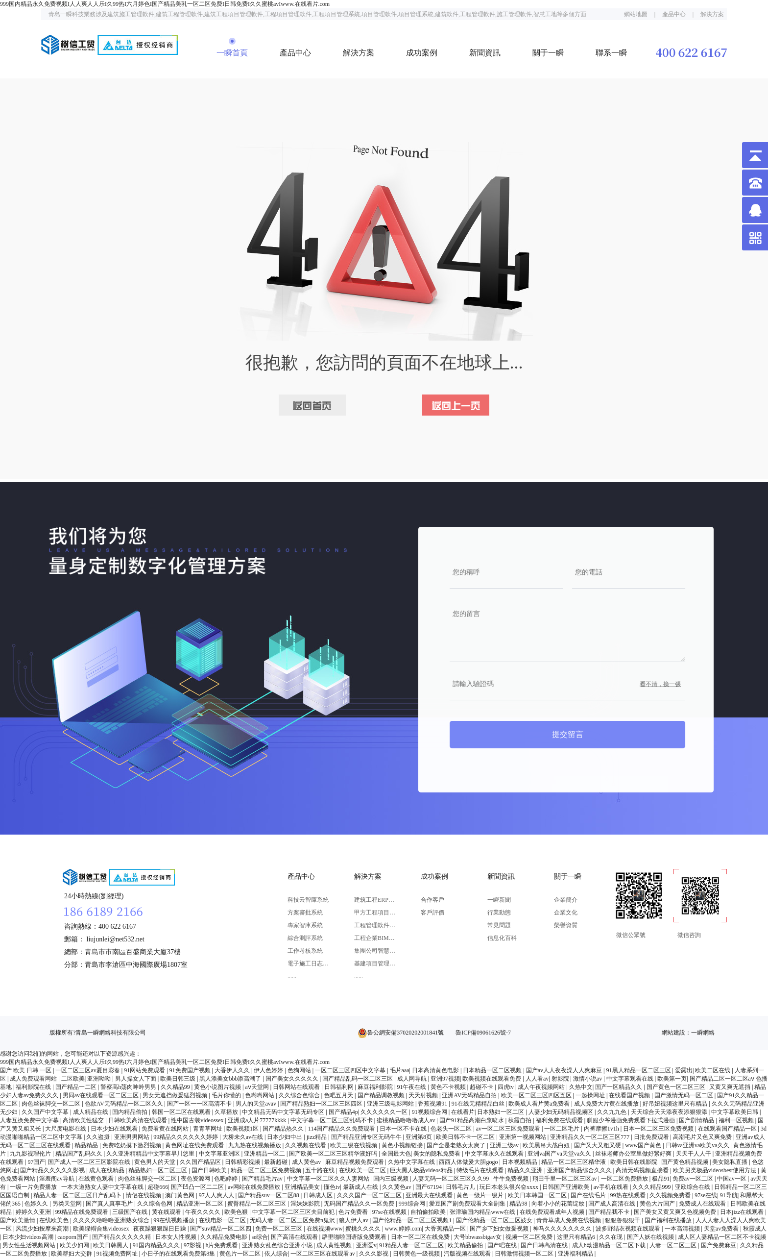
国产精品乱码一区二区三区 (358, 1078)
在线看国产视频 (630, 1095)
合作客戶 (432, 899)
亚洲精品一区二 (265, 1153)
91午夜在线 (412, 1087)
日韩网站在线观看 (297, 1087)
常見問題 (499, 925)
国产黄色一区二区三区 (677, 1087)
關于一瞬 (548, 53)
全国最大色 (396, 1153)
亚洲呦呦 (99, 1078)
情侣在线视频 (144, 1195)
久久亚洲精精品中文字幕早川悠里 (151, 1153)
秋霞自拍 (520, 1120)
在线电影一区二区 (223, 1220)
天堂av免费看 (722, 1228)
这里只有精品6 (577, 1236)
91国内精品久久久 (157, 1245)
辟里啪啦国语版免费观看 (355, 1236)
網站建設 (673, 1032)
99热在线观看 (628, 1195)
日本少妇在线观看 (115, 1128)
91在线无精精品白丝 (479, 1103)
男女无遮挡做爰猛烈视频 (176, 1095)
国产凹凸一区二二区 (198, 1187)
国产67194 (429, 1187)
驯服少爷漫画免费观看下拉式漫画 (631, 1120)
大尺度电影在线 (66, 1128)
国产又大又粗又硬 (598, 1145)
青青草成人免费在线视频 (569, 1220)
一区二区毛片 (562, 1128)
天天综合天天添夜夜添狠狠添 (670, 1112)
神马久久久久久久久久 (563, 1228)
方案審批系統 (305, 912)
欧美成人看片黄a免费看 (539, 1103)
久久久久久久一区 (384, 1112)
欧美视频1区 (243, 1128)
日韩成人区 (318, 1195)
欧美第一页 (672, 1078)
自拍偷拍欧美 (428, 1212)
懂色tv (332, 1187)
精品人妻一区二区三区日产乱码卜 (78, 1195)
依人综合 (276, 1253)
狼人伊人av (354, 1220)
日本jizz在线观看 (742, 1212)
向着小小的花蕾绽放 (558, 1203)
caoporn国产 (73, 1236)
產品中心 (674, 14)
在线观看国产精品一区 (728, 1128)
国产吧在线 (502, 1245)
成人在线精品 (107, 1170)
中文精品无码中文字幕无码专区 (284, 1112)
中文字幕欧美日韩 (735, 1112)
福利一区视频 (737, 1120)
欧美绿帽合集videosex (102, 1228)
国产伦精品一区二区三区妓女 (495, 1220)
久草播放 (227, 1112)
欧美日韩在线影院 (634, 1162)
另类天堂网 (67, 1203)
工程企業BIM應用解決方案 (375, 938)
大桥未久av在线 (243, 1137)
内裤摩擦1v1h (602, 1128)
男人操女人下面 (136, 1078)
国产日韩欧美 (210, 1170)
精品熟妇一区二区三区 (158, 1170)
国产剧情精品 (697, 1120)
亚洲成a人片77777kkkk (258, 1120)
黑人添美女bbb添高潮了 (231, 1078)
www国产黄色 (644, 1145)
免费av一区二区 (693, 1178)
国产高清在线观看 (295, 1236)
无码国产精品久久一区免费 (360, 1203)
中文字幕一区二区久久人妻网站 (329, 1178)
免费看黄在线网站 (166, 1128)
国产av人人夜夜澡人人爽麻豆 (564, 1070)
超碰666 (157, 1187)
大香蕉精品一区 (446, 1228)
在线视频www (325, 1228)
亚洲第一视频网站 (523, 1137)
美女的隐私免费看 (437, 1153)
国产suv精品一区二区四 (221, 1228)
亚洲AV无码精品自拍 (470, 1095)
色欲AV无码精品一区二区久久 (125, 1103)
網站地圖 (636, 14)
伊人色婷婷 (269, 1070)
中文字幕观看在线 (630, 1078)
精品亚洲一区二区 (200, 1203)
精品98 (518, 1203)
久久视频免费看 (670, 1195)
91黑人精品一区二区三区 (639, 1070)
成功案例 (421, 53)
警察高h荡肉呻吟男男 (129, 1087)
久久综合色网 (155, 1203)
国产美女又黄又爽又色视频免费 (676, 1212)
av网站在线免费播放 (255, 1187)
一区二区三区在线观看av (323, 1253)
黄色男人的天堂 (155, 1162)
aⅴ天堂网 (257, 1087)
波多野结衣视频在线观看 (629, 1228)
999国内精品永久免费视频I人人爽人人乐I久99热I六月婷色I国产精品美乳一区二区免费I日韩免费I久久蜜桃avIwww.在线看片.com (165, 3)
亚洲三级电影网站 (391, 1103)
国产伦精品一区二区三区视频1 (412, 1220)
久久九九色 (612, 1112)
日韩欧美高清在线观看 (138, 1120)
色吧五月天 (339, 1095)
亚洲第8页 (419, 1137)
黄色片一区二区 (240, 1253)
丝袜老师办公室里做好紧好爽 (634, 1153)
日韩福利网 (339, 1087)
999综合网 (413, 1203)
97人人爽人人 (217, 1195)
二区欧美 (73, 1078)
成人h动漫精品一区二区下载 (609, 1245)
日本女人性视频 (176, 1236)
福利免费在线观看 (560, 1120)
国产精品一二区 (76, 1087)
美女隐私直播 (730, 1162)
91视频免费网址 (117, 1253)
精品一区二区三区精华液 (574, 1162)
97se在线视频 (390, 1212)
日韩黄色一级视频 (417, 1253)
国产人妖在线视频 (651, 1236)
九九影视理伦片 (31, 1153)
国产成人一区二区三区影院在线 (90, 1162)
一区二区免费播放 (625, 1178)
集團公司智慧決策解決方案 (375, 950)
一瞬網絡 (703, 1032)
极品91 (661, 1178)
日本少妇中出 (285, 1137)
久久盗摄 (98, 1137)
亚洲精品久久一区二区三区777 (590, 1137)
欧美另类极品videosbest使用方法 (715, 1170)
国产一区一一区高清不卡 (200, 1103)
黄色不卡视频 (449, 1087)
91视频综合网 (430, 1112)
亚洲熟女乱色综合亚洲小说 (278, 1245)
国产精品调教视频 (382, 1095)
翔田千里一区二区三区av (565, 1178)
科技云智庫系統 (308, 899)
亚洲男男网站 (132, 1137)
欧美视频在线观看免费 (492, 1078)
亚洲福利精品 (576, 1253)
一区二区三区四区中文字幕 (351, 1070)
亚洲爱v (366, 1245)
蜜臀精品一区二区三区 (257, 1203)
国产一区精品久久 (619, 1087)
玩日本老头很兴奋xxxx (510, 1187)
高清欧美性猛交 (84, 1120)
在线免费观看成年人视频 (553, 1212)
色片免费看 (353, 1212)
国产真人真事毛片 (110, 1203)
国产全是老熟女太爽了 (457, 1145)
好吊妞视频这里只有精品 (676, 1103)
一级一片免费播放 (34, 1187)
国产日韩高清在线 (545, 1245)
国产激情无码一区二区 (684, 1095)
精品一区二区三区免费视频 (267, 1170)
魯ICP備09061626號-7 (483, 1032)
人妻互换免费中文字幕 (30, 1120)
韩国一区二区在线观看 (182, 1112)
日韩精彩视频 (243, 1162)
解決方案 (712, 14)
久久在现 (611, 1236)
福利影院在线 (34, 1087)
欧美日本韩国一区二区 (538, 1195)
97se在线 (706, 1195)
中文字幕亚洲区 (220, 1153)
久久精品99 (176, 1087)
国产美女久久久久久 (292, 1078)
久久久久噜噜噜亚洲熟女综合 (112, 1220)
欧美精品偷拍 (466, 1245)
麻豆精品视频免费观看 (355, 1162)
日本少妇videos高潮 (28, 1236)
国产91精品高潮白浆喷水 (472, 1120)
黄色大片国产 (658, 1203)
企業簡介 (565, 899)
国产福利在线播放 (669, 1220)
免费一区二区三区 (279, 1228)
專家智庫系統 (305, 925)
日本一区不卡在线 (404, 1128)
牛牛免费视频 (511, 1178)
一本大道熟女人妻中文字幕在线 (103, 1187)
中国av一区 (732, 1178)
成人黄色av (307, 1162)
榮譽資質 (565, 925)
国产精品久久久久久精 (122, 1236)
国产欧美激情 (18, 1220)
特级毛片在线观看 (480, 1170)
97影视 (193, 1245)
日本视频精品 (520, 1162)
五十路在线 (320, 1170)
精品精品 (86, 1145)
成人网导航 (412, 1078)
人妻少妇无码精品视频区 (561, 1112)
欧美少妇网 (75, 1245)
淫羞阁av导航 (57, 1178)
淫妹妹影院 (305, 1203)
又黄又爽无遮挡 (730, 1087)
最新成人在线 (361, 1187)
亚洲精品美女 (303, 1187)
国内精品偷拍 (130, 1112)
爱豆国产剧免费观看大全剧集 (468, 1203)
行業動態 (499, 912)
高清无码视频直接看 (643, 1170)
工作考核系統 (305, 950)
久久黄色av (397, 1187)
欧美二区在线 (713, 1070)
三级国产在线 (130, 1212)
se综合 (259, 1236)
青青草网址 (208, 1128)
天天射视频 (423, 1095)
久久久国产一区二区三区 (370, 1195)
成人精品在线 (91, 1112)
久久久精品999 (652, 1187)
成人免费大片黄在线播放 (607, 1103)
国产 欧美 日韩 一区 (26, 1070)
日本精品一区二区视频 (493, 1070)
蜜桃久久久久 (363, 1228)
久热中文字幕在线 (412, 1162)
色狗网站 (300, 1070)
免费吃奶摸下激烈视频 (132, 1145)
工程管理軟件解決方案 (375, 925)
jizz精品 (317, 1137)
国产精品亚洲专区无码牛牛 (367, 1137)
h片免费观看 (222, 1245)
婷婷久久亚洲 (34, 1212)
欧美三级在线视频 (354, 1145)
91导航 (729, 1195)
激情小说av (588, 1078)
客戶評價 (432, 912)
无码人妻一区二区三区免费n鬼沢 (293, 1220)
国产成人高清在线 (612, 1203)
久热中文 (581, 1087)
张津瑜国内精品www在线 (483, 1212)
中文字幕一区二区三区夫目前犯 (294, 1212)
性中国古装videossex (198, 1120)
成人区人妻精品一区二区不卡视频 (722, 1236)
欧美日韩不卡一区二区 (466, 1137)
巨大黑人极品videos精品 (422, 1170)
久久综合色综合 (300, 1095)
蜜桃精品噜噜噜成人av (406, 1120)
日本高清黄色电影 (436, 1070)
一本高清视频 (683, 1228)
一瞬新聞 (499, 899)
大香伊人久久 (233, 1070)
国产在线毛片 (589, 1195)
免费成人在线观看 (703, 1203)
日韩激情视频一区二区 (525, 1253)
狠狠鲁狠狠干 (623, 1220)
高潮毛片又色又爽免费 (703, 1137)
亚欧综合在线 (693, 1187)
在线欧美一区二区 (363, 1170)
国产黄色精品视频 (685, 1162)
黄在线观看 (167, 1212)
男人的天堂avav (257, 1103)
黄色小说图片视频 (218, 1087)
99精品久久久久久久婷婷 (186, 1137)
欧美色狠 (236, 1212)
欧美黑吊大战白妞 (547, 1145)
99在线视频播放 (174, 1220)
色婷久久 (36, 1203)
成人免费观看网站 (34, 1078)
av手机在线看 (612, 1187)
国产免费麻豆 (719, 1245)
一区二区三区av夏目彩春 (88, 1070)
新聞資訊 (485, 53)
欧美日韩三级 (178, 1078)
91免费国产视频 (190, 1070)
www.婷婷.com (403, 1228)
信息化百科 (502, 938)
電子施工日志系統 (308, 963)
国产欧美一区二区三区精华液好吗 (334, 1153)
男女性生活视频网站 (29, 1245)
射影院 (561, 1078)
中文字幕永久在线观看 (495, 1153)
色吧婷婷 (226, 1178)
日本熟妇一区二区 (501, 1112)
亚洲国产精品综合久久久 (580, 1170)
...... (292, 976)
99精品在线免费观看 (82, 1212)
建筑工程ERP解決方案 (375, 899)
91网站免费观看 (145, 1070)
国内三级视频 (391, 1178)
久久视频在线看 (306, 1145)
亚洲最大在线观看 (430, 1195)
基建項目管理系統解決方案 (375, 963)
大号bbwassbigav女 (478, 1236)
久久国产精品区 (201, 1162)
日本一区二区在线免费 (421, 1236)
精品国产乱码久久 (79, 1153)
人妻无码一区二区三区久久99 (451, 1178)
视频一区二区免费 (529, 1236)
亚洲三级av (505, 1145)
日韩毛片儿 (461, 1187)
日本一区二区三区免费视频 (659, 1128)
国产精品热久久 (284, 1128)
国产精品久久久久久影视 (53, 1170)
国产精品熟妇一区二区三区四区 (322, 1103)
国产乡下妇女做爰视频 (500, 1228)
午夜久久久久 (203, 1212)
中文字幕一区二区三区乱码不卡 (332, 1120)
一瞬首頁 (232, 53)
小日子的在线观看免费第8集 (179, 1253)
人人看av (537, 1078)
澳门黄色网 (180, 1195)
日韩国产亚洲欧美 (566, 1187)
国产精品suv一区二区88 (269, 1195)
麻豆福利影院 (376, 1087)
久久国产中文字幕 (46, 1112)
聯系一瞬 (611, 53)
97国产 (36, 1162)
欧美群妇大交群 (72, 1253)
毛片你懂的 (227, 1095)
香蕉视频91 (433, 1103)
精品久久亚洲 (525, 1170)
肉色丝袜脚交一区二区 (52, 1103)
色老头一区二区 (452, 1128)
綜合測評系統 (305, 938)
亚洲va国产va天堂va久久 (560, 1153)
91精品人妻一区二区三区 (412, 1245)
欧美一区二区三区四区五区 (537, 1095)
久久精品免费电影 (224, 1236)
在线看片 (463, 1112)
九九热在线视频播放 (255, 1145)
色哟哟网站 (260, 1095)
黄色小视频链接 (403, 1145)
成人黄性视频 (334, 1245)
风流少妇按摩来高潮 (43, 1228)
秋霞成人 (755, 1228)
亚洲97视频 (445, 1078)
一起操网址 (591, 1095)
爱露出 (684, 1070)
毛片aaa (399, 1070)
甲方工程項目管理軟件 (375, 912)
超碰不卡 (482, 1087)
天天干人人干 (694, 1153)
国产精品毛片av (263, 1178)
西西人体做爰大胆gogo (469, 1162)
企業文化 (565, 912)
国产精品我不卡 (609, 1212)
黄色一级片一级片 (480, 1195)
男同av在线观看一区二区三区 (101, 1095)
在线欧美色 (54, 1220)
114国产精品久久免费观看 (342, 1128)
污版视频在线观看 (468, 1253)
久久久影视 (374, 1253)
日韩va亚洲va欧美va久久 (698, 1145)
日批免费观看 (652, 1137)
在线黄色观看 (96, 1178)
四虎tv (506, 1087)
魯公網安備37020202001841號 (405, 1032)
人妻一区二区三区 (673, 1245)
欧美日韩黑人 (111, 1245)
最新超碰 (276, 1162)
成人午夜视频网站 (542, 1087)
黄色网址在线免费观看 (195, 1145)
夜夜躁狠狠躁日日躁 (160, 1228)
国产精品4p (343, 1112)
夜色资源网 (196, 1178)
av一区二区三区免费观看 (509, 1128)
